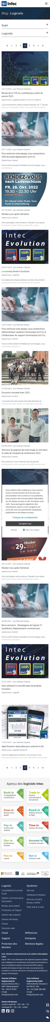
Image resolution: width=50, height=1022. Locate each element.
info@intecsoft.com (10, 995)
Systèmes (32, 886)
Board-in (23, 750)
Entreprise (30, 938)
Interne (15, 160)
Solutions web (8, 928)
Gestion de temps (10, 919)
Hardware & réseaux (36, 895)
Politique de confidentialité (25, 517)
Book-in (23, 100)
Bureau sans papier (11, 906)
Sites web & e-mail (35, 907)
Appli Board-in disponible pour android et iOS (23, 746)
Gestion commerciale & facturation (12, 900)
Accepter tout (25, 523)
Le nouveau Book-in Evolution (15, 271)
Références (31, 933)
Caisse (5, 923)
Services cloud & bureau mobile (34, 901)
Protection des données (9, 946)
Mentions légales (34, 944)
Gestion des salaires (11, 915)
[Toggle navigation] (46, 3)
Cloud (5, 933)
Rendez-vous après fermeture (15, 214)
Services (30, 890)
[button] (25, 26)
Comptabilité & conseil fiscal (12, 892)
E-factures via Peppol (11, 910)
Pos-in (30, 100)
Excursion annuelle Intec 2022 (16, 392)
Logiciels (16, 100)
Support (6, 938)
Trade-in (37, 100)
